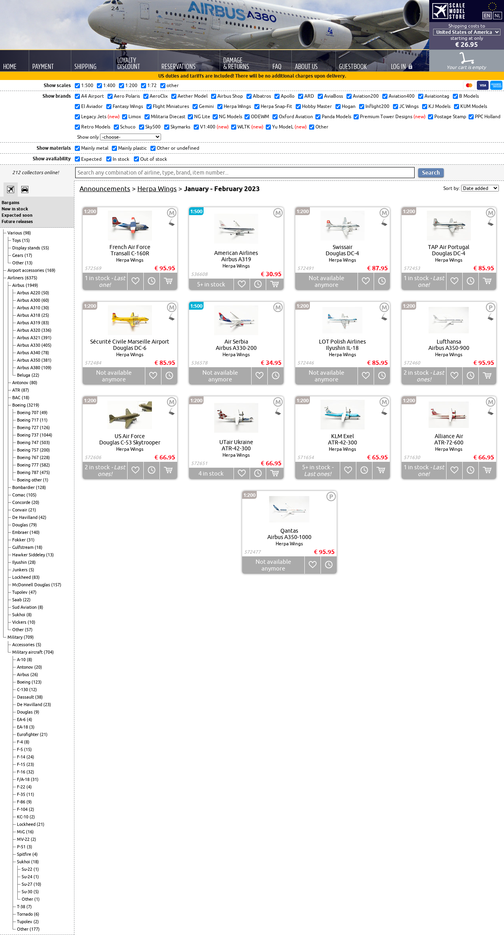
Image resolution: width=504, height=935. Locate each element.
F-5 (20, 749)
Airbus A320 (29, 330)
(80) (33, 382)
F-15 (21, 764)
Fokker (19, 539)
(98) (27, 232)
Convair (20, 509)
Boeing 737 (28, 435)
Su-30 (27, 891)
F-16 (21, 772)
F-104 (23, 809)
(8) (40, 607)
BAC (17, 397)
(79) (33, 524)
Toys (17, 240)
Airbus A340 (29, 352)
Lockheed (22, 577)
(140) (35, 532)
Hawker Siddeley (29, 554)
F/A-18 (24, 779)
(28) (32, 562)
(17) (28, 255)
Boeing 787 (28, 472)
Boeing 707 (28, 412)
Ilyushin (20, 562)
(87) (25, 390)
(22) (35, 375)
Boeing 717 (28, 420)
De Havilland (25, 517)
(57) (29, 629)
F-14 (21, 757)
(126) (45, 427)
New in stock (15, 208)
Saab (17, 599)
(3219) (33, 405)
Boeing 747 (28, 442)
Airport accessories (26, 270)
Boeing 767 (28, 457)
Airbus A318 (29, 315)
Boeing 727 (28, 427)
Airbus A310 (29, 307)
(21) (32, 509)
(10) (31, 622)
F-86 (21, 801)
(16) (30, 831)
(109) (46, 367)
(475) (45, 472)
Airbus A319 (29, 322)
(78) (45, 352)
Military (15, 637)
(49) (44, 412)
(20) (35, 502)
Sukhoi (19, 614)
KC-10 (23, 816)
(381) (46, 360)
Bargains (10, 202)
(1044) (46, 435)
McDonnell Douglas (31, 584)
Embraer (21, 532)
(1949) (32, 285)
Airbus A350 (29, 360)
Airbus (19, 285)
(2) (31, 809)
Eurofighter (28, 734)
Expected (91, 159)
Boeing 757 (28, 450)
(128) (41, 487)
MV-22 (24, 839)
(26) (34, 674)
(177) (35, 929)
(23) (47, 704)
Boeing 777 (28, 465)
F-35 (21, 794)
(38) (39, 697)
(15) (26, 240)
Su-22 (27, 869)
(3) (32, 727)
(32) (30, 772)
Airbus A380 (29, 367)
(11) (44, 420)
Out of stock (153, 159)
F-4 (20, 742)
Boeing (19, 405)
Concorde (22, 502)
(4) (29, 719)
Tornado (25, 914)
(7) (29, 906)
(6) (36, 914)
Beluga (24, 375)
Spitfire (24, 854)
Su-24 (27, 876)
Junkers (20, 569)
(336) (46, 330)
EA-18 (23, 727)
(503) (45, 442)
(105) (31, 495)
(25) (45, 315)
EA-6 (22, 719)
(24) (30, 757)
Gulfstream (23, 547)
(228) (45, 457)
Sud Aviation (25, 607)
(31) (31, 539)
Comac (19, 495)
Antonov (21, 382)
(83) (45, 322)
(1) (45, 480)
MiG (21, 831)
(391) (46, 337)
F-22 (21, 786)
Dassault (26, 697)
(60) (45, 300)
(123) (37, 682)
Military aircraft (28, 652)
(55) (45, 247)
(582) (45, 465)
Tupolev (20, 592)
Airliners (16, 277)
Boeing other (30, 480)
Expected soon (17, 215)
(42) (42, 517)
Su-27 (27, 884)
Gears (18, 255)
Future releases (17, 221)
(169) (50, 270)
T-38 (21, 906)
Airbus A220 (29, 292)
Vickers (20, 622)
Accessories (24, 644)
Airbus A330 (29, 345)
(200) (45, 450)
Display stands (26, 247)
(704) (49, 652)
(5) (31, 569)
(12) (33, 689)
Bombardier (24, 487)
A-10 (22, 659)
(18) (26, 397)
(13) (29, 262)
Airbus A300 (29, 300)
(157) (56, 584)
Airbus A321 (29, 337)
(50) (45, 292)
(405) (46, 345)
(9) (36, 712)
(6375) (31, 277)
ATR (16, 390)
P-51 (22, 846)
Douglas (20, 524)
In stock (120, 159)
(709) (29, 637)
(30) (45, 307)
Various (15, 232)
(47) (33, 592)
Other (18, 262)
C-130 (23, 689)
